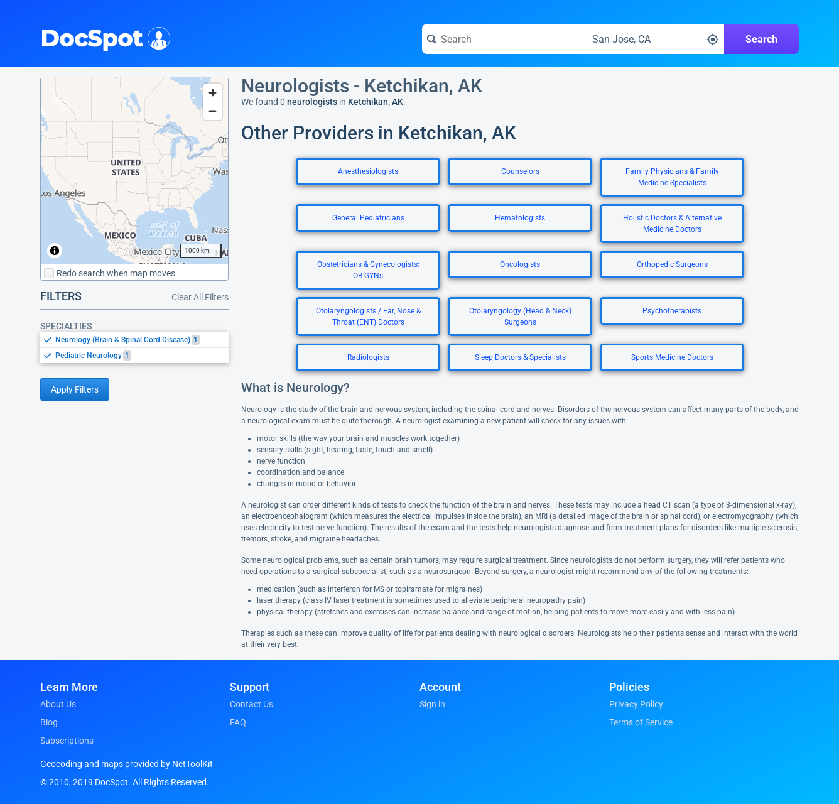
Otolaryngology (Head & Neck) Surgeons (520, 317)
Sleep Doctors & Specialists (520, 357)
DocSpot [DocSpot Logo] (102, 37)
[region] (134, 170)
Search (761, 39)
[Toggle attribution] (54, 250)
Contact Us (251, 704)
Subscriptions (67, 741)
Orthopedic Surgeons (672, 264)
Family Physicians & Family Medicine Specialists (672, 177)
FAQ (238, 722)
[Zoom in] (212, 93)
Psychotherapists (671, 311)
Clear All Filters (200, 297)
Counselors (520, 171)
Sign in (432, 704)
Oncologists (520, 264)
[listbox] (134, 347)
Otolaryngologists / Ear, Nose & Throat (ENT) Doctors (368, 317)
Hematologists (520, 218)
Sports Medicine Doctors (672, 357)
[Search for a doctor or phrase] (497, 39)
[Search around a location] (648, 39)
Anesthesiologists (368, 171)
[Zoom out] (212, 111)
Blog (49, 722)
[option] (142, 339)
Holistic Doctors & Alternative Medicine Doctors (672, 224)
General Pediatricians (368, 218)
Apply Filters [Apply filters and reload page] (75, 389)
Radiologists (368, 357)
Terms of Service (641, 722)
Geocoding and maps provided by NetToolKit (126, 764)
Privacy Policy (636, 704)
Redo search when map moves (109, 273)
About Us (58, 704)
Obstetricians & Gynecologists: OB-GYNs (368, 270)
